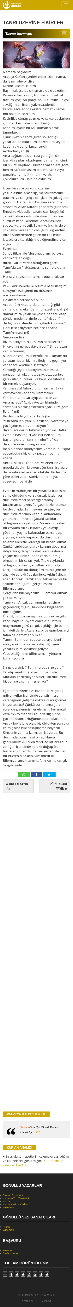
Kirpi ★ (7, 1201)
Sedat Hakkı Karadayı (15, 1204)
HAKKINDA (45, 1301)
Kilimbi (6, 1227)
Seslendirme (10, 1253)
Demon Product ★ (13, 1195)
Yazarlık (7, 1250)
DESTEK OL (27, 1301)
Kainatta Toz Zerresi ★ (16, 1198)
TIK (38, 1132)
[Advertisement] (36, 909)
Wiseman (8, 1207)
